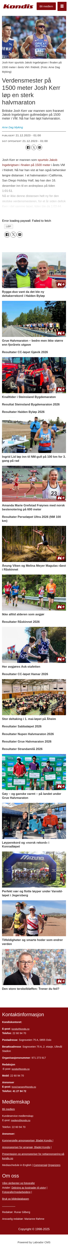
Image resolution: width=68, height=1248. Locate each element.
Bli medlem (46, 6)
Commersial (40, 1165)
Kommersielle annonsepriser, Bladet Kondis (27, 1140)
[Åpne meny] (62, 6)
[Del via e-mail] (39, 147)
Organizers (54, 1165)
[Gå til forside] (18, 6)
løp (8, 226)
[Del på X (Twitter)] (33, 147)
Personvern (8, 1205)
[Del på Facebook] (28, 147)
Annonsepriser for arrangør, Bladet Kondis (26, 1147)
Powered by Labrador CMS (34, 1242)
